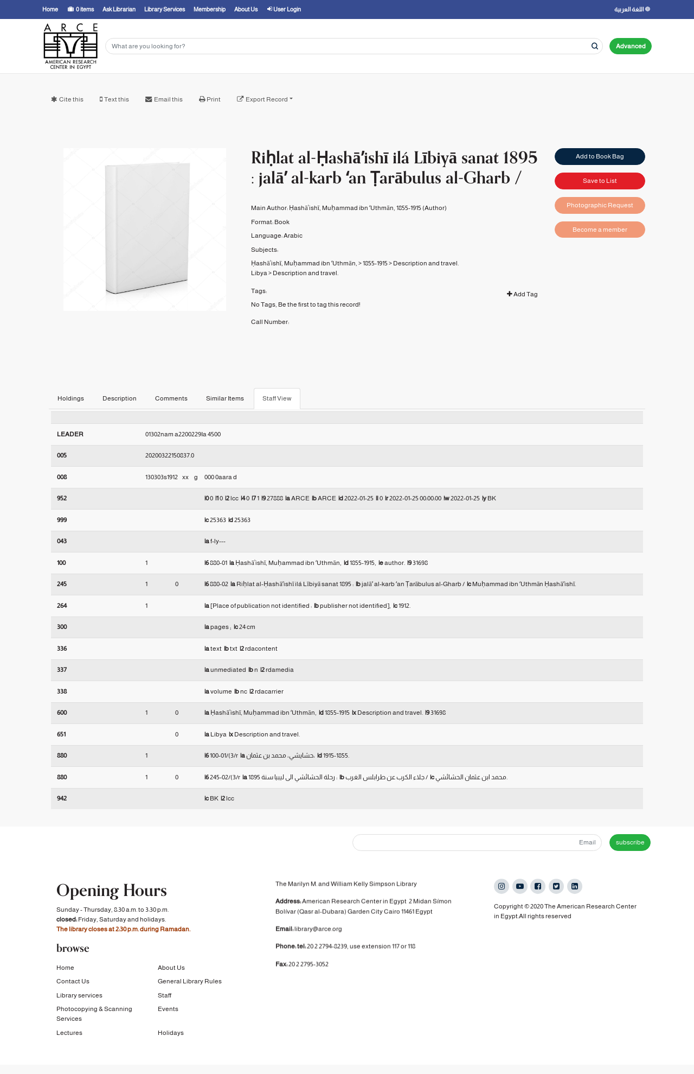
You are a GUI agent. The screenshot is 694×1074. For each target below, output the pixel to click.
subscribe (630, 842)
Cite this (71, 99)
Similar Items (225, 398)
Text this (116, 99)
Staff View (277, 398)
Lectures (69, 1035)
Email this (168, 99)
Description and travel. (426, 263)
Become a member (600, 229)
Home (65, 970)
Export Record (267, 99)
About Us (171, 970)
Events (168, 1012)
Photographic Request (600, 205)
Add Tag (522, 294)
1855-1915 (375, 263)
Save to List (600, 181)
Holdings (70, 398)
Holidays (171, 1035)
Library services (79, 998)
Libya (259, 273)
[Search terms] (354, 46)
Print (214, 99)
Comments (171, 398)
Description (119, 398)
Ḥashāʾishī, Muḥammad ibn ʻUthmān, (304, 263)
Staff (164, 998)
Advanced (631, 46)
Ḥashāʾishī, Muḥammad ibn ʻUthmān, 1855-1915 (355, 208)
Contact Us (72, 984)
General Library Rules (190, 984)
